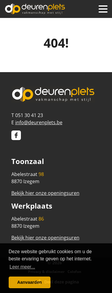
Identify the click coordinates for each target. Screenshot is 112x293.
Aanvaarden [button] (29, 282)
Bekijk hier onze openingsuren (45, 193)
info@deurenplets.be (38, 122)
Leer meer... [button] (22, 266)
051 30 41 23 (29, 115)
